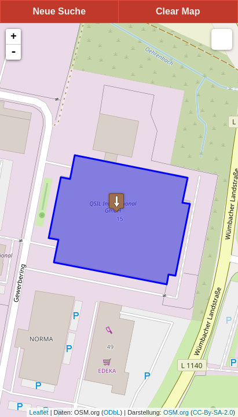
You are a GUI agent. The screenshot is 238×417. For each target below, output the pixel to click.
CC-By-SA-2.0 (213, 412)
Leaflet (39, 412)
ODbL (112, 412)
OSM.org (176, 412)
